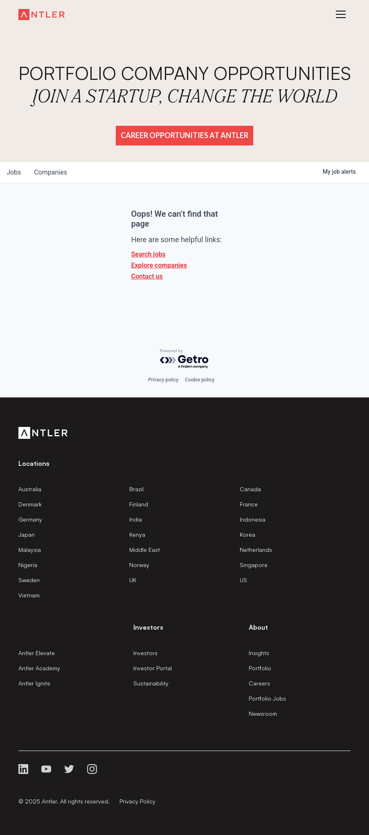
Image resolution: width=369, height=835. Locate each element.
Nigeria (27, 564)
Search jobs (148, 254)
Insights (259, 652)
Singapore (254, 564)
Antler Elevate (36, 652)
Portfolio (260, 668)
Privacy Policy (137, 801)
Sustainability (151, 683)
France (249, 504)
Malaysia (29, 549)
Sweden (29, 579)
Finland (138, 504)
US (243, 579)
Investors (145, 652)
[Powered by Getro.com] (184, 359)
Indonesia (253, 519)
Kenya (137, 534)
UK (132, 579)
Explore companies (159, 265)
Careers (259, 683)
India (135, 519)
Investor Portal (152, 668)
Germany (30, 519)
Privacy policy (163, 380)
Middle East (144, 549)
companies (50, 172)
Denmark (30, 504)
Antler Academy (39, 668)
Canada (250, 489)
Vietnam (29, 595)
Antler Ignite (34, 683)
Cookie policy (199, 380)
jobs (14, 172)
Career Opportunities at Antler (184, 135)
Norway (139, 564)
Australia (29, 489)
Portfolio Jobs (267, 698)
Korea (247, 534)
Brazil (136, 489)
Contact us (147, 276)
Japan (26, 534)
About (258, 627)
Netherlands (256, 549)
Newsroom (263, 713)
